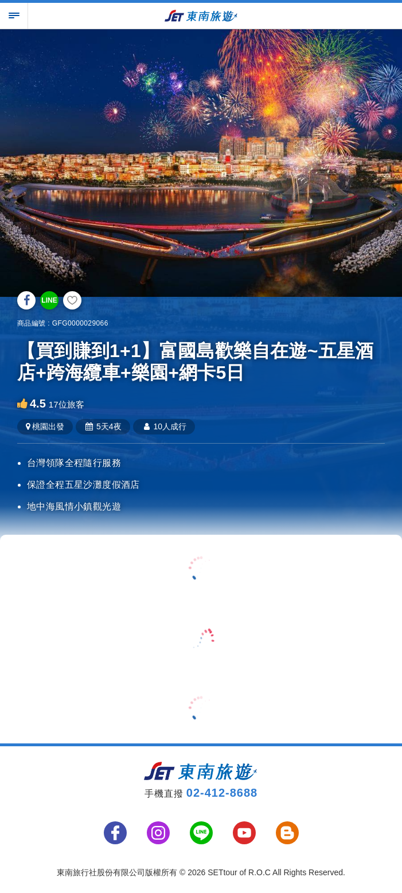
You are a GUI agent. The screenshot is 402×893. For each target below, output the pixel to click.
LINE (49, 300)
